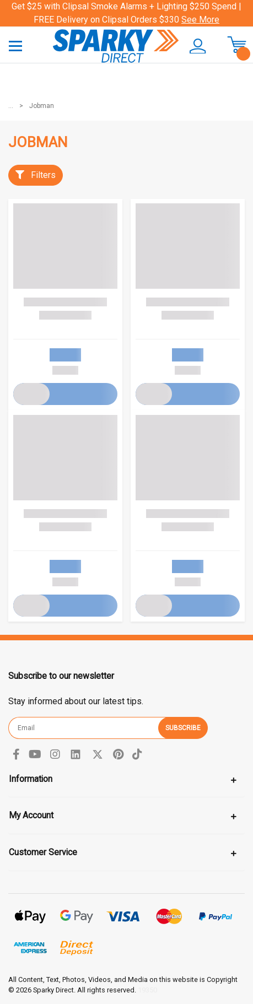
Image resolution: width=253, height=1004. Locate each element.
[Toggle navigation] (15, 45)
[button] (196, 46)
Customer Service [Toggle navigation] (43, 852)
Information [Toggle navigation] (30, 779)
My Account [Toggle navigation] (31, 815)
